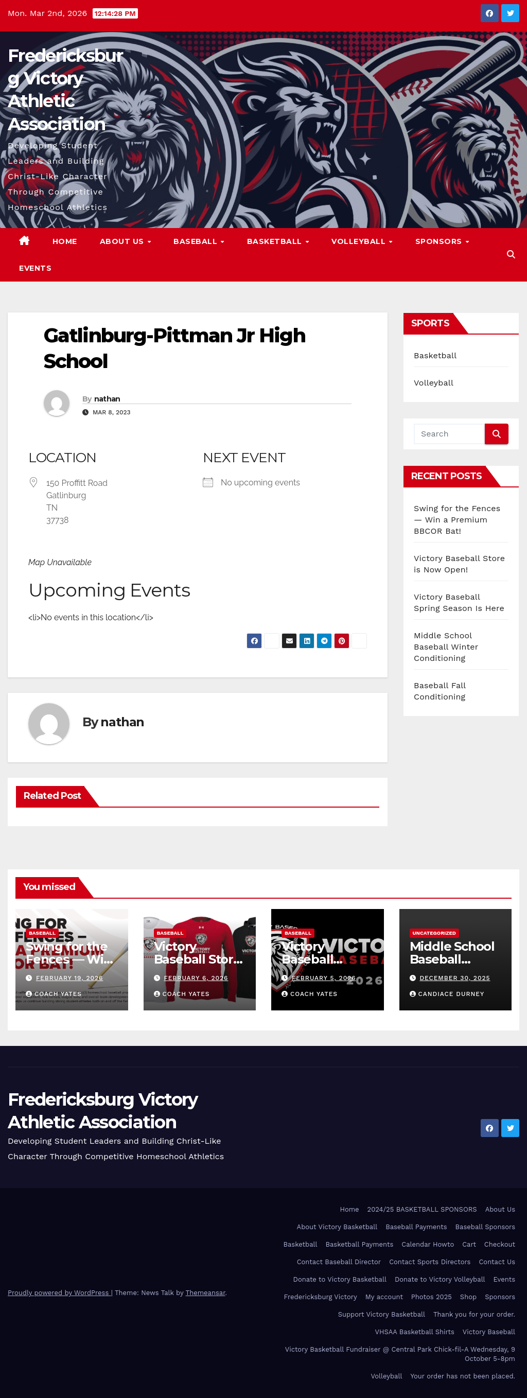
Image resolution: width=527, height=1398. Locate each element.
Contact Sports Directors (429, 1262)
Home (64, 241)
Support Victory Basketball (381, 1314)
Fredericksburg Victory (320, 1297)
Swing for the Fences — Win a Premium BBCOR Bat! (457, 519)
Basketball (276, 241)
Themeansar (205, 1293)
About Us (123, 241)
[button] (511, 254)
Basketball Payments (360, 1244)
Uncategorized (434, 933)
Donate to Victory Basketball (340, 1279)
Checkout (499, 1244)
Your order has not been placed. (462, 1376)
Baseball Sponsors (485, 1227)
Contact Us (497, 1262)
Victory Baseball (489, 1332)
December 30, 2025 (454, 978)
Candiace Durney (447, 994)
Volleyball (359, 241)
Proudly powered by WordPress (59, 1293)
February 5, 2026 (324, 978)
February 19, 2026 (69, 978)
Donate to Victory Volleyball (440, 1279)
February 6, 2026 (196, 978)
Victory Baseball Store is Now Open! (197, 959)
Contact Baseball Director (339, 1262)
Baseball (196, 241)
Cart (469, 1244)
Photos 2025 (431, 1297)
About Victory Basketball (337, 1227)
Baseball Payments (416, 1227)
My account (384, 1297)
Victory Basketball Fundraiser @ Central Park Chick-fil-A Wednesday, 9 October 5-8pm (400, 1353)
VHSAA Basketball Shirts (414, 1332)
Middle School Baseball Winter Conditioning (446, 647)
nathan (107, 399)
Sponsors (440, 241)
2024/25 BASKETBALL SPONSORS (422, 1209)
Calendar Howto (427, 1244)
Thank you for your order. (474, 1314)
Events (35, 268)
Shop (468, 1297)
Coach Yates (54, 994)
